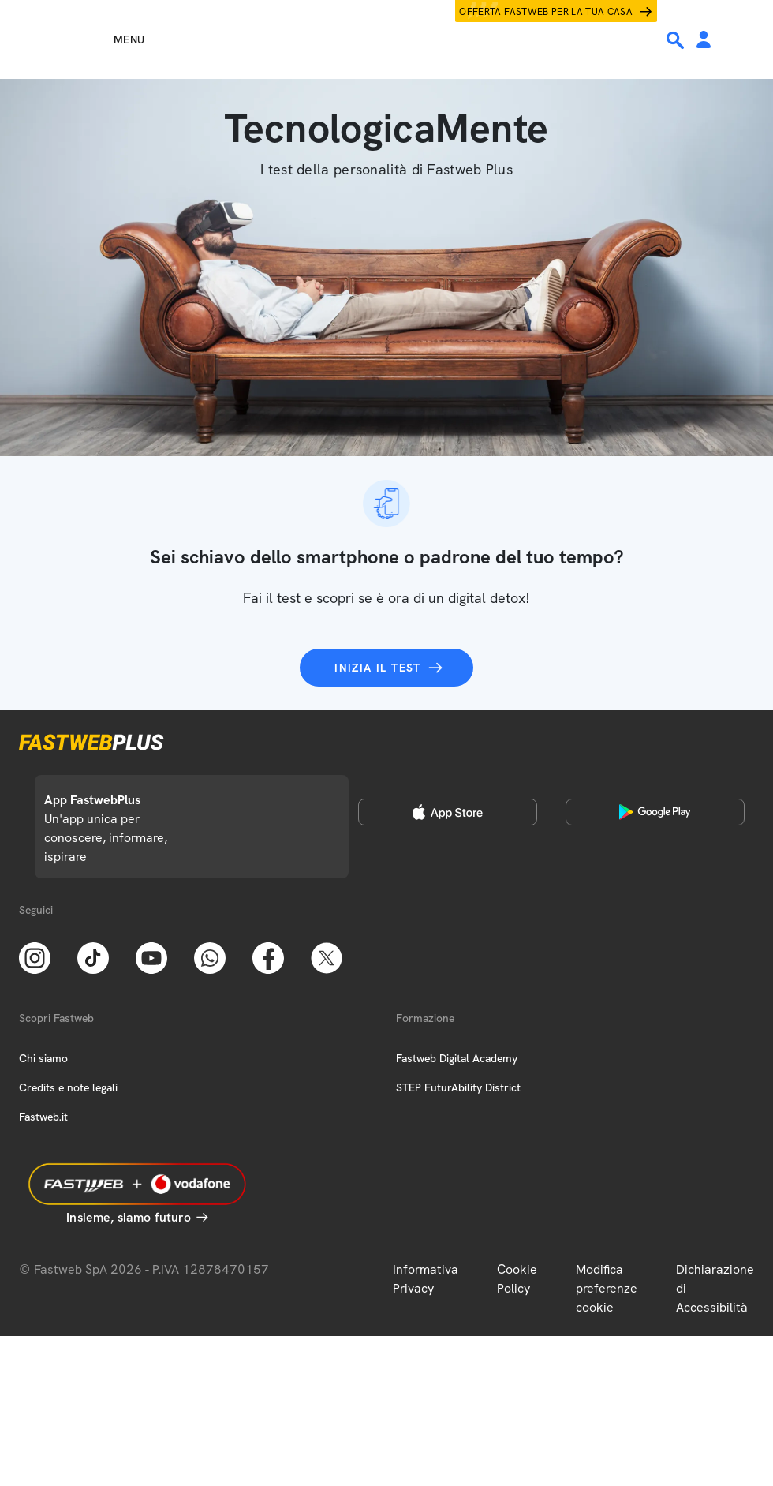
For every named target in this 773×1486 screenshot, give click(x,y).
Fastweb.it (43, 1117)
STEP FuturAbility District (458, 1087)
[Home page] (386, 39)
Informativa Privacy (425, 1279)
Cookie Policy (517, 1279)
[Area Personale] (703, 41)
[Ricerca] (677, 40)
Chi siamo (43, 1058)
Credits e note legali (68, 1087)
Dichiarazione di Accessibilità (715, 1288)
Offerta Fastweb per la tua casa (546, 12)
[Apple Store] (447, 812)
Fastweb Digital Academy (456, 1058)
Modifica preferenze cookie (606, 1288)
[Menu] (100, 39)
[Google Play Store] (655, 812)
